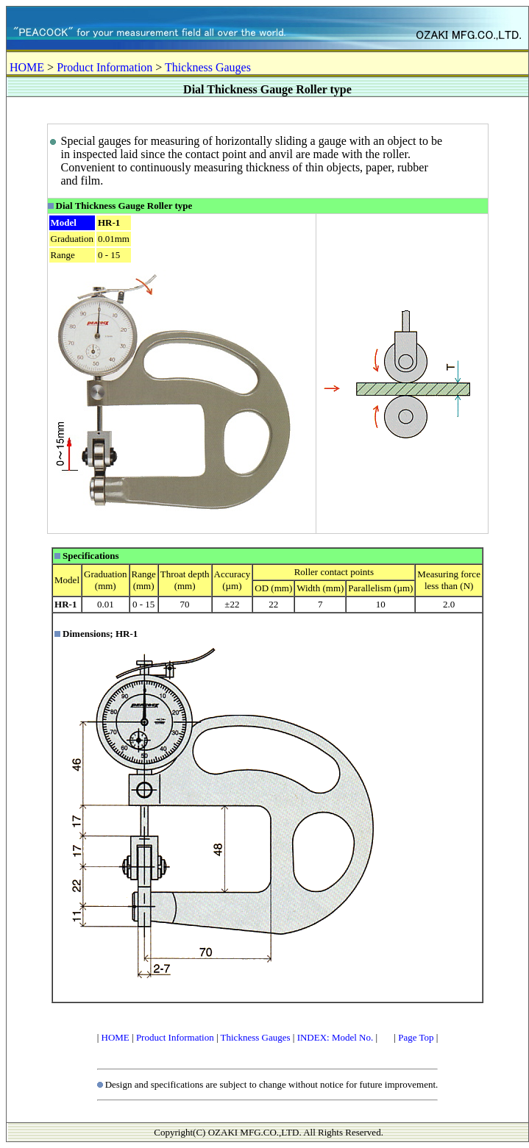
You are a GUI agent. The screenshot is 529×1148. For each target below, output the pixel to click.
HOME (27, 67)
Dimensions (86, 633)
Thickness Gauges (208, 67)
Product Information (104, 67)
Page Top (415, 1037)
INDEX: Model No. (335, 1037)
